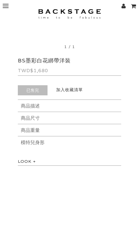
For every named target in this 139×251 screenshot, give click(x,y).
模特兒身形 (33, 142)
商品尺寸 (30, 118)
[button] (133, 6)
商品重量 (30, 130)
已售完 (32, 90)
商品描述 (30, 106)
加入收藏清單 (69, 89)
